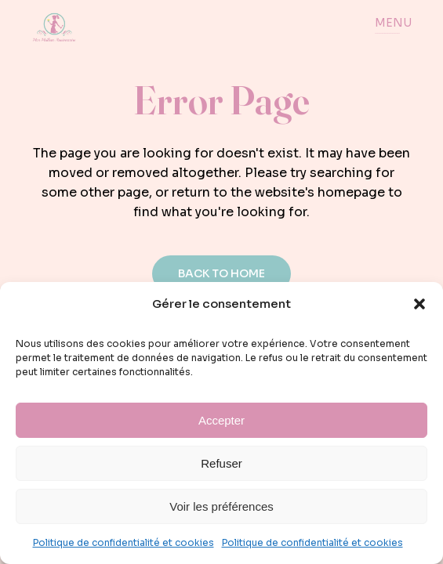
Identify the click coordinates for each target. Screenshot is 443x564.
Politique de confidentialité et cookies (123, 542)
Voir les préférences (221, 506)
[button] (419, 304)
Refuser (221, 463)
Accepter (221, 420)
